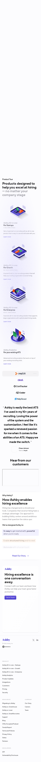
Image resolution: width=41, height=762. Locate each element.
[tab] (20, 373)
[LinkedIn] (37, 647)
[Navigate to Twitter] (33, 640)
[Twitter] (33, 647)
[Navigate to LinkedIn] (37, 640)
